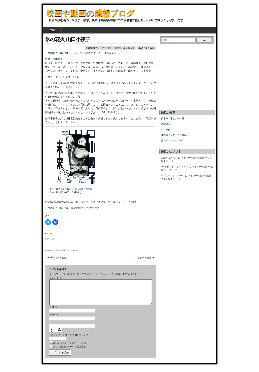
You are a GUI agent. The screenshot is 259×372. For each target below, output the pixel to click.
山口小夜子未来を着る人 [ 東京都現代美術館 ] (71, 189)
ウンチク (165, 129)
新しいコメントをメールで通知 (69, 347)
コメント (55, 277)
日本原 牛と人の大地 (172, 118)
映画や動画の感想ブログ (90, 13)
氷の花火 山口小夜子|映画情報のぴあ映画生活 (73, 207)
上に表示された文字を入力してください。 (71, 339)
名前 (53, 311)
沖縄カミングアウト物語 (174, 135)
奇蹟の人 (165, 124)
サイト (52, 326)
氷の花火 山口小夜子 (67, 39)
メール (54, 318)
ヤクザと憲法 (144, 257)
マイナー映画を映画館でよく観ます (116, 47)
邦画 (52, 29)
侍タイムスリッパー (171, 140)
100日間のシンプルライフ (174, 166)
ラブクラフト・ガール (172, 175)
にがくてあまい (169, 157)
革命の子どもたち (59, 257)
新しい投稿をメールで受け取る (69, 351)
